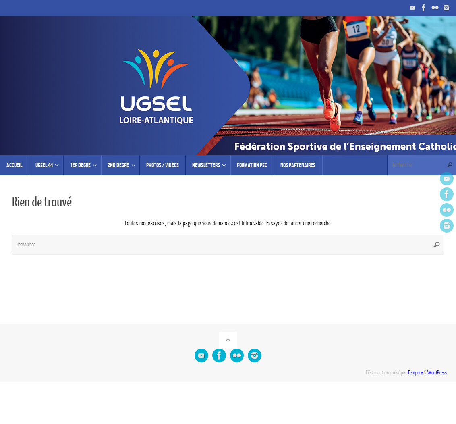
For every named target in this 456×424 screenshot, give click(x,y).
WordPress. (437, 373)
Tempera (415, 373)
